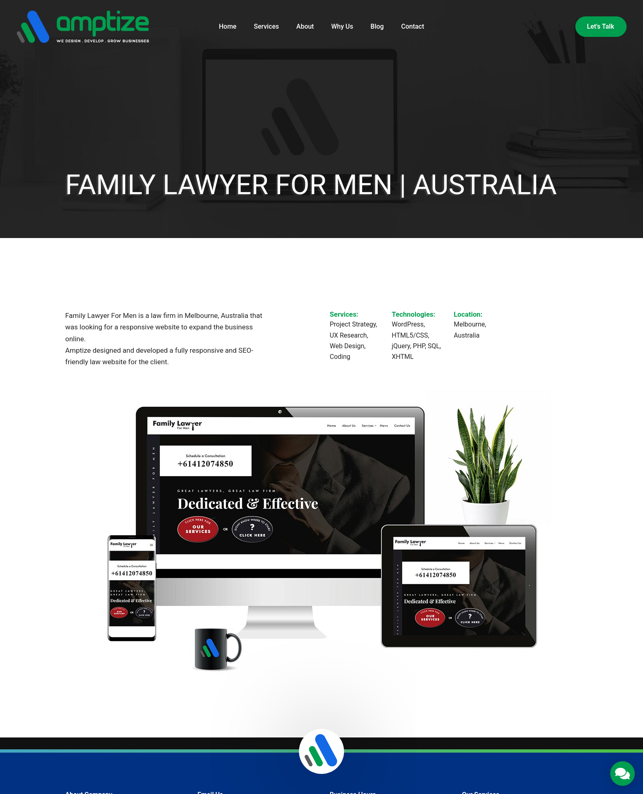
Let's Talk (600, 26)
